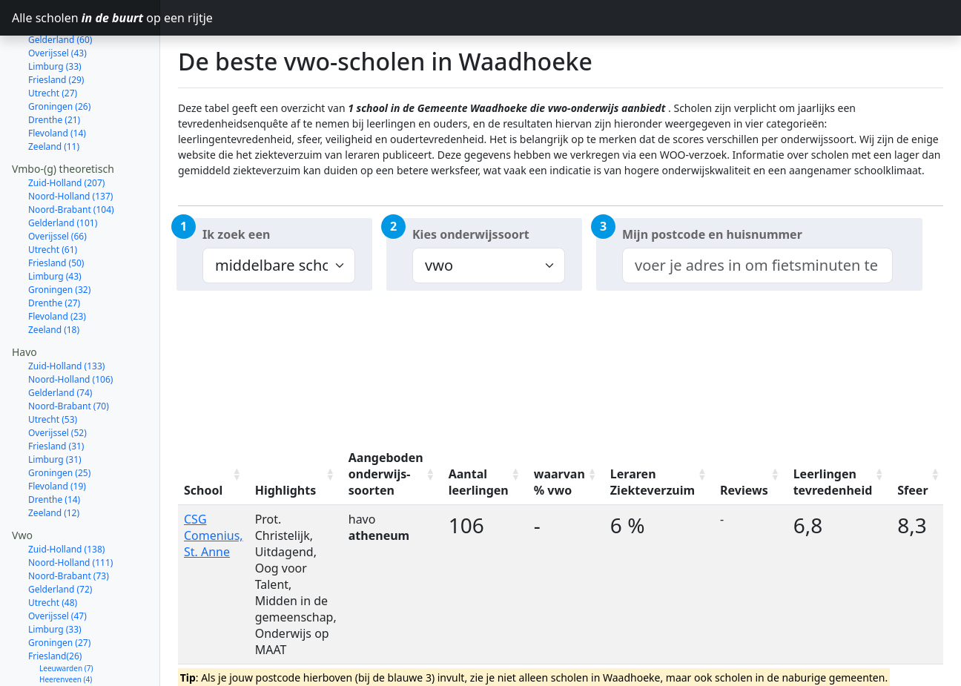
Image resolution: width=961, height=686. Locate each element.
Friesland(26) (55, 603)
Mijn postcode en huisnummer (712, 234)
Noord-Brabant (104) (71, 157)
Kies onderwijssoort (470, 234)
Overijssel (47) (57, 563)
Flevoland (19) (57, 433)
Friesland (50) (56, 210)
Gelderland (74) (60, 340)
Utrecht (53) (52, 366)
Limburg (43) (55, 223)
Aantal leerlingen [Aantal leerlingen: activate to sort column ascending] (479, 482)
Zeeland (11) (53, 94)
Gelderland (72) (60, 536)
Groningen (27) (59, 590)
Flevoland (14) (57, 80)
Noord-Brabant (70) (68, 353)
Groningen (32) (59, 237)
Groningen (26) (59, 53)
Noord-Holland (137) (70, 143)
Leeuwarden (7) (66, 615)
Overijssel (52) (57, 380)
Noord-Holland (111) (70, 510)
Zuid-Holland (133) (66, 313)
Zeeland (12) (53, 460)
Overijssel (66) (57, 183)
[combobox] (757, 265)
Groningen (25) (59, 420)
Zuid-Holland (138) (66, 496)
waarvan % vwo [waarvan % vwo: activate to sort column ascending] (559, 482)
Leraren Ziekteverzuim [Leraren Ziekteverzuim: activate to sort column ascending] (652, 482)
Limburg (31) (55, 406)
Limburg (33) (55, 576)
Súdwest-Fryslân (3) (73, 649)
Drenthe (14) (54, 447)
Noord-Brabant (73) (68, 523)
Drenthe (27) (54, 250)
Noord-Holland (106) (70, 326)
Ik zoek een (236, 234)
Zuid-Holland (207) (66, 130)
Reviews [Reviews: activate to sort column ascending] (744, 490)
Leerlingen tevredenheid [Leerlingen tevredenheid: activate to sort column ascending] (833, 482)
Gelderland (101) (62, 170)
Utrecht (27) (52, 40)
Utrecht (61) (52, 197)
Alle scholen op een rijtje (86, 18)
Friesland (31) (56, 393)
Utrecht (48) (52, 550)
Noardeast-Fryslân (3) (76, 638)
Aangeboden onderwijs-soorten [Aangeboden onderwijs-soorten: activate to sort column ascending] (386, 473)
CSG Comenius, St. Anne (213, 535)
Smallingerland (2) (70, 660)
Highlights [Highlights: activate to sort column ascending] (286, 490)
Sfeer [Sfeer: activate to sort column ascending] (912, 490)
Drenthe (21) (54, 67)
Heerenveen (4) (65, 626)
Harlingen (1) (62, 671)
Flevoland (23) (57, 263)
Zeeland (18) (53, 277)
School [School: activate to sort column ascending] (203, 490)
